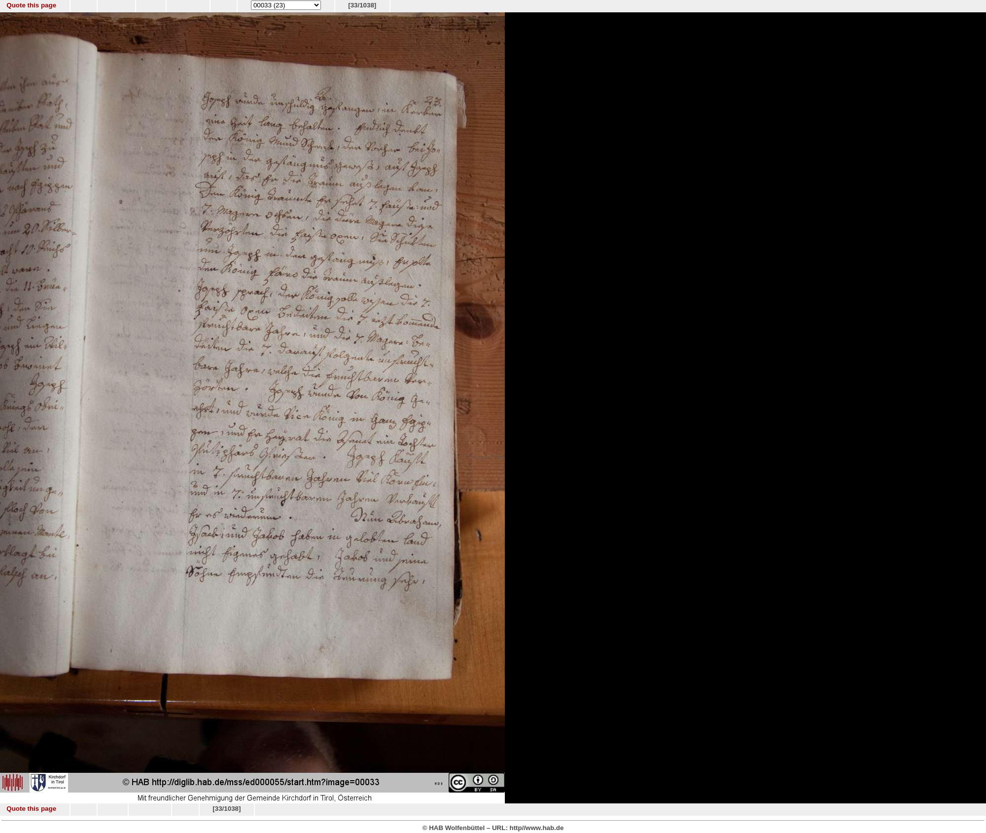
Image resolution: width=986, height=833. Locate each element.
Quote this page (31, 5)
